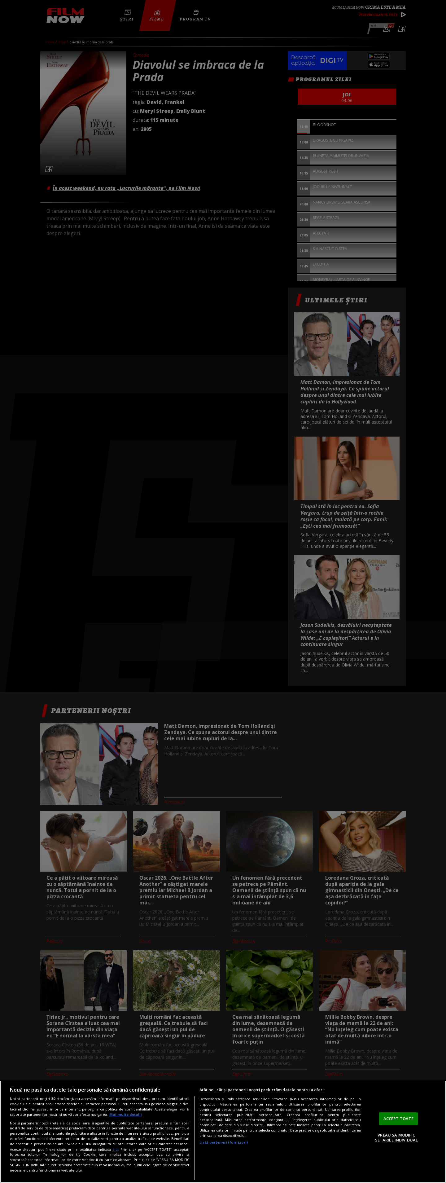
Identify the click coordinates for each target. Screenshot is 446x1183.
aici (115, 1149)
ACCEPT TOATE (398, 1118)
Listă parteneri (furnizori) (223, 1142)
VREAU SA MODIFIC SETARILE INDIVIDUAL (396, 1137)
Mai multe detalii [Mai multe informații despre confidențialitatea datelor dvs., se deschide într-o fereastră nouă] (125, 1114)
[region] (223, 1131)
